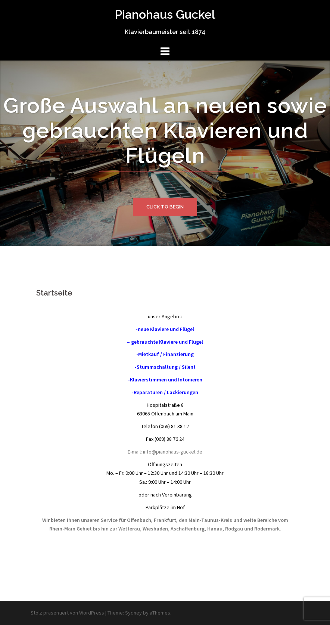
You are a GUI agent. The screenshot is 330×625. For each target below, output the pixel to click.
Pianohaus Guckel (165, 14)
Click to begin (165, 207)
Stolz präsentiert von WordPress (67, 612)
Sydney (133, 612)
